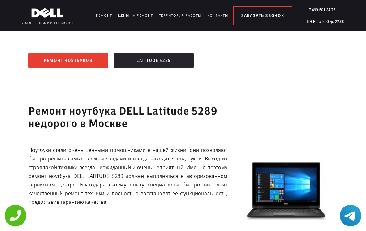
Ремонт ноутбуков (68, 60)
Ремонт (104, 15)
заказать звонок (262, 16)
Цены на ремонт (135, 15)
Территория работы (180, 15)
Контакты (217, 15)
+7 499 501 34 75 (321, 10)
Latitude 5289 (153, 60)
